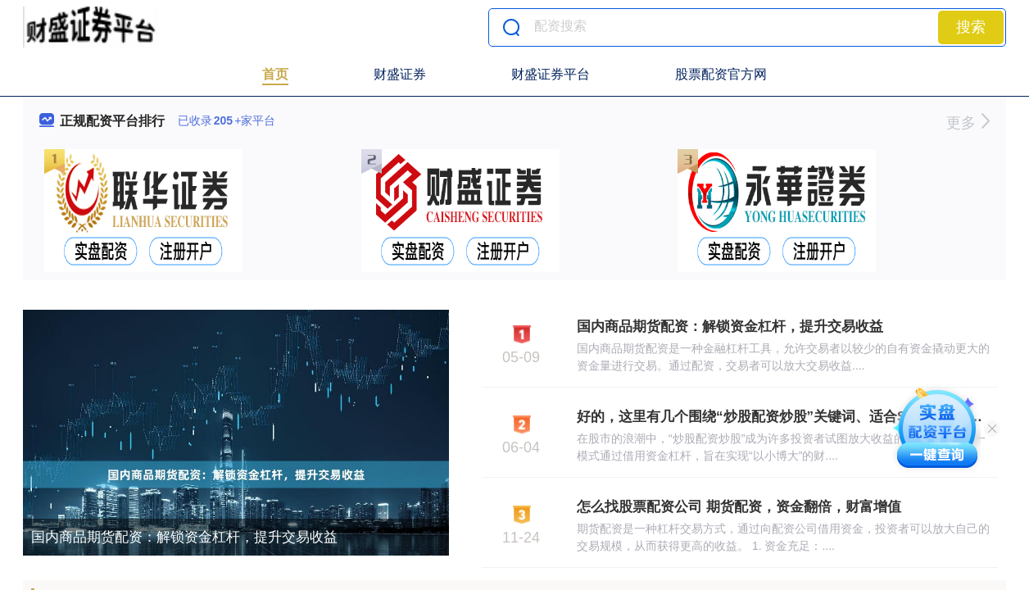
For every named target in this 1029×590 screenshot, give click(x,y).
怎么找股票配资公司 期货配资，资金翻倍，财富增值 (739, 507)
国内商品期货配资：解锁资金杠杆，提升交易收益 (184, 537)
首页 (275, 74)
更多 (968, 123)
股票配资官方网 (721, 74)
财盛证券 (400, 74)
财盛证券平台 (550, 74)
